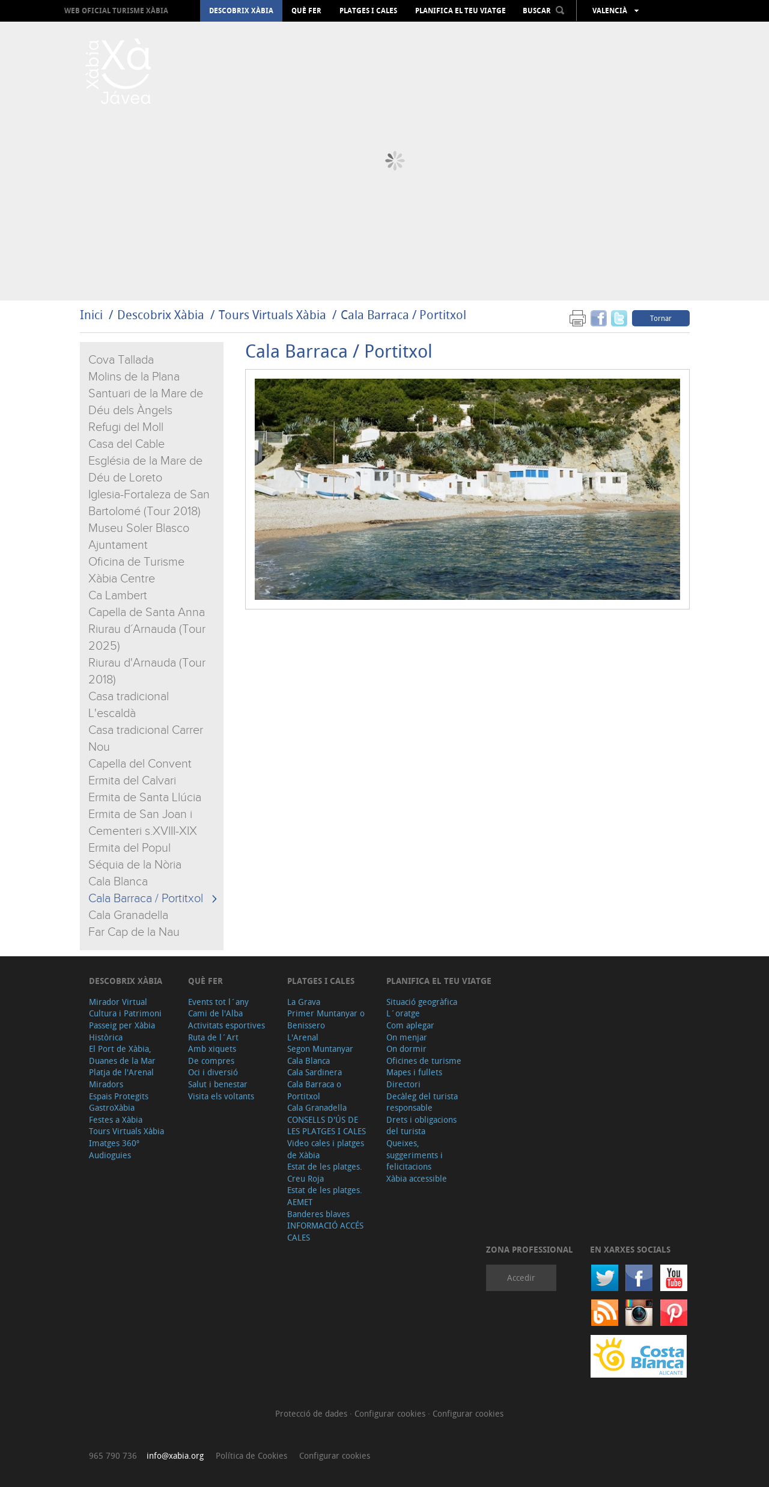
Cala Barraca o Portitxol (314, 1090)
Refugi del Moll (125, 427)
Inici (91, 315)
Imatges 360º (114, 1143)
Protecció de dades (312, 1413)
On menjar (406, 1037)
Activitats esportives (226, 1025)
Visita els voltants (221, 1096)
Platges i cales (368, 10)
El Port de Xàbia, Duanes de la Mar (122, 1054)
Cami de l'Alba (215, 1013)
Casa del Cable (126, 444)
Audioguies (110, 1155)
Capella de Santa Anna (146, 612)
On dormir (406, 1048)
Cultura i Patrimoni (125, 1013)
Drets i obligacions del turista (421, 1125)
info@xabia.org (175, 1455)
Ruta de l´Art (213, 1037)
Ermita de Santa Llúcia (144, 797)
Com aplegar (410, 1025)
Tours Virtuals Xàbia (272, 315)
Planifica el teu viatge (460, 10)
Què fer (306, 10)
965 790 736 (113, 1455)
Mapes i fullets (414, 1072)
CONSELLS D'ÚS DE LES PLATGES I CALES (326, 1125)
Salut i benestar (218, 1084)
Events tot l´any (218, 1001)
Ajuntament (118, 545)
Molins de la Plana (134, 377)
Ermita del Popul (129, 848)
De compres (211, 1060)
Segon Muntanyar (320, 1048)
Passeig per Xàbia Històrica (122, 1031)
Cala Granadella (128, 915)
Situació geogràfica (421, 1001)
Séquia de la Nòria (134, 865)
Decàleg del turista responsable (422, 1102)
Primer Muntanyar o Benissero (326, 1019)
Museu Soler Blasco (138, 528)
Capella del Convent (140, 764)
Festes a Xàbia (115, 1119)
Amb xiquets (212, 1048)
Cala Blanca (118, 882)
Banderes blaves (318, 1214)
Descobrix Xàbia (241, 10)
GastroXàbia (112, 1107)
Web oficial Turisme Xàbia (116, 10)
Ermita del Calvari (132, 781)
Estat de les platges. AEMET (324, 1196)
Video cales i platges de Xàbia (325, 1149)
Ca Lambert (117, 595)
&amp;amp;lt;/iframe (467, 742)
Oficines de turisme (423, 1060)
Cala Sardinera (314, 1072)
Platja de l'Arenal (121, 1072)
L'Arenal (302, 1037)
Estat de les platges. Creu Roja (324, 1172)
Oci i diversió (213, 1072)
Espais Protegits (118, 1096)
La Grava (303, 1001)
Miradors (106, 1084)
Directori (403, 1084)
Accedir (521, 1277)
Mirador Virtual (118, 1001)
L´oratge (403, 1013)
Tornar (661, 318)
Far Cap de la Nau (134, 932)
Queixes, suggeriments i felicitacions (414, 1154)
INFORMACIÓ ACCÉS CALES (325, 1231)
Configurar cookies (391, 1413)
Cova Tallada (121, 360)
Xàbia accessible (416, 1178)
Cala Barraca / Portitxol (403, 315)
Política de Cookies (251, 1455)
